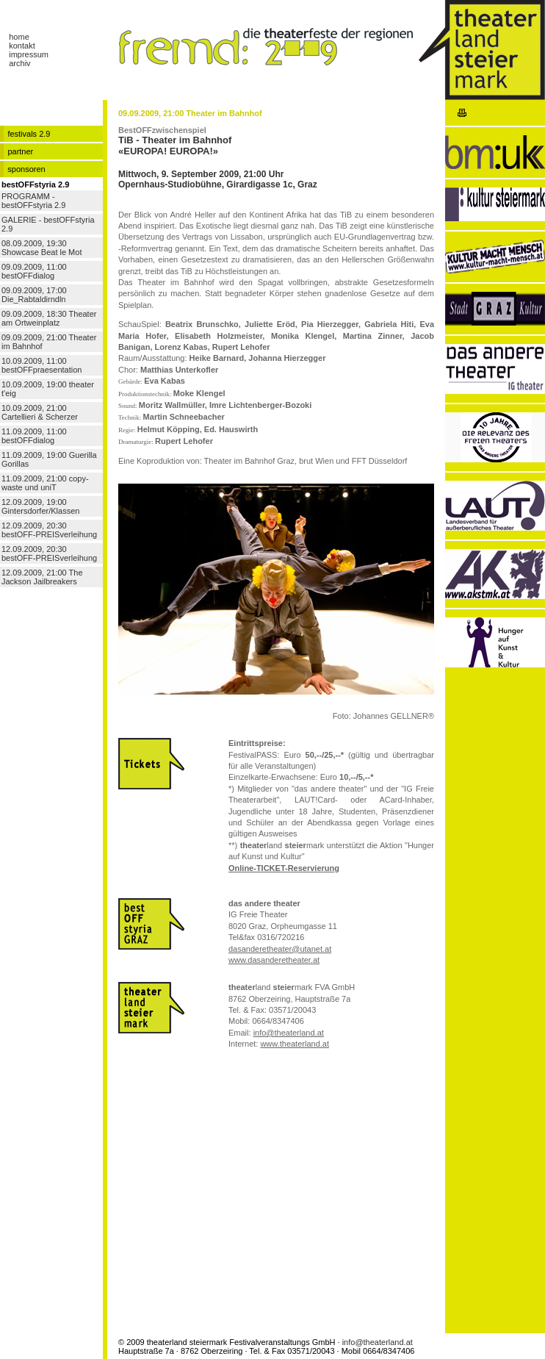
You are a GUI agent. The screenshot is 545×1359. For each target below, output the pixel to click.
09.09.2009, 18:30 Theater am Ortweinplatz (48, 318)
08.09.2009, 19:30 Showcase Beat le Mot (41, 248)
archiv (19, 63)
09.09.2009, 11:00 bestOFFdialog (34, 271)
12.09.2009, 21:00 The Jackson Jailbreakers (42, 577)
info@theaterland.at (377, 1342)
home (19, 36)
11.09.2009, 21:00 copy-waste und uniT (45, 483)
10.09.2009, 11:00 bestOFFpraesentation (41, 365)
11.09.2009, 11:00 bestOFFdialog (34, 436)
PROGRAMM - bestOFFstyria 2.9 (33, 200)
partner (20, 151)
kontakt (22, 45)
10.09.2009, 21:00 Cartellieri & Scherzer (39, 412)
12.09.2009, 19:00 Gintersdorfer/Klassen (40, 506)
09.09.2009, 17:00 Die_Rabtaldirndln (34, 295)
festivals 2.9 (28, 133)
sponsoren (26, 169)
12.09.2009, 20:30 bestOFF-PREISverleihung (49, 530)
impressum (28, 54)
